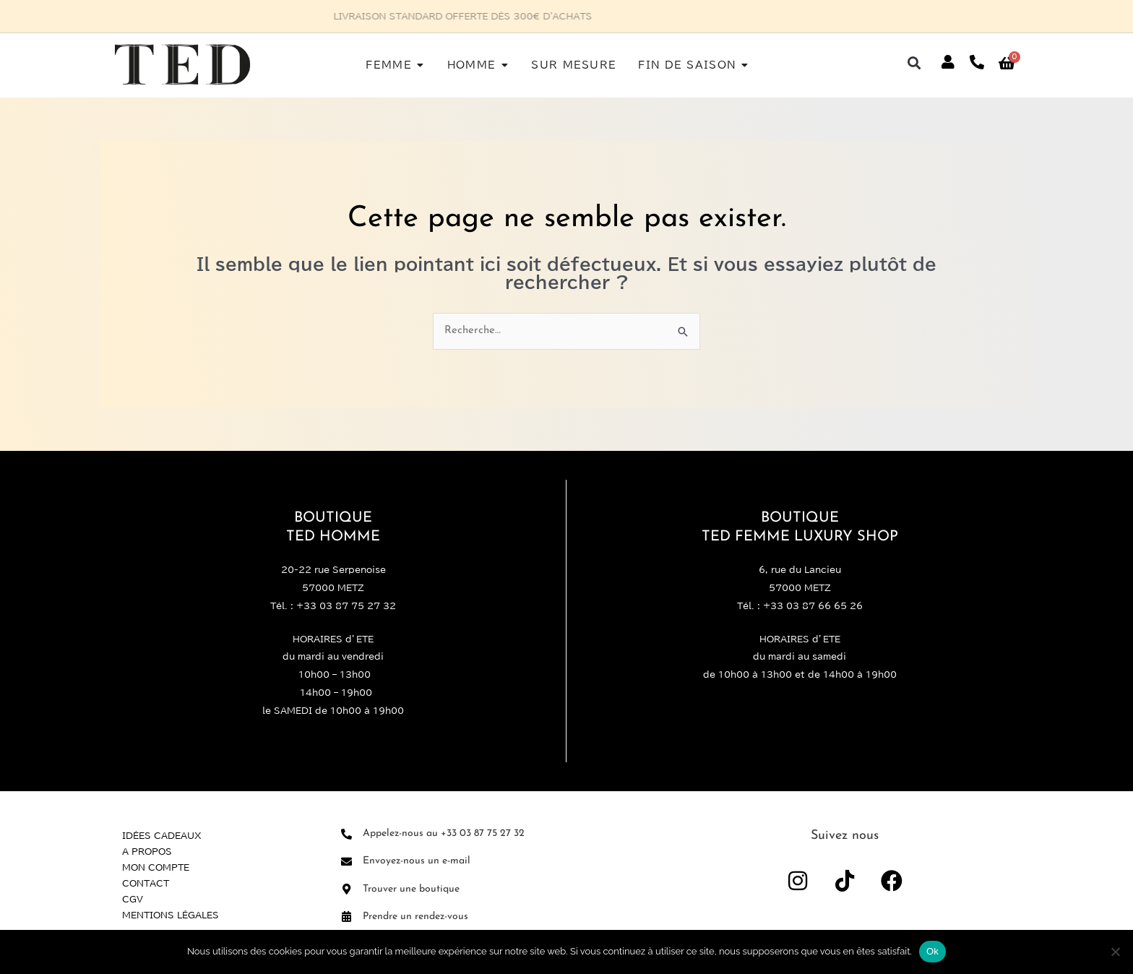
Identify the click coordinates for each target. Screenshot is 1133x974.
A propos (147, 851)
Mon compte (155, 867)
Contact (145, 883)
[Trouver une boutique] (346, 889)
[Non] (1115, 951)
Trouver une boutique (411, 889)
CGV (132, 899)
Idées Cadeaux (162, 835)
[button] (914, 62)
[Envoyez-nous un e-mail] (346, 861)
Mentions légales (170, 914)
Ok (932, 951)
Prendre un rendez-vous (415, 916)
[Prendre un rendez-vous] (346, 916)
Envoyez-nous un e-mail (416, 861)
